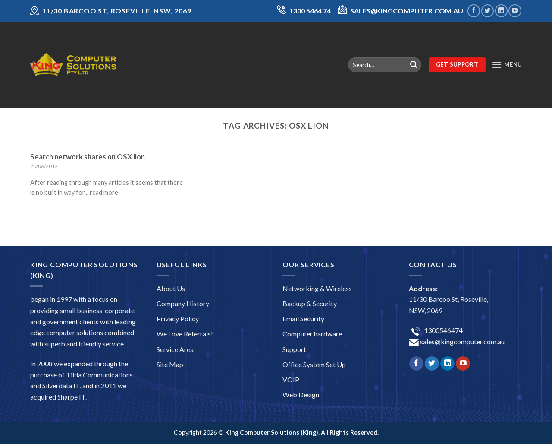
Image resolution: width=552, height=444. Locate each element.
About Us (171, 288)
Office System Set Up (314, 364)
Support (294, 349)
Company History (183, 303)
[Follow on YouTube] (514, 10)
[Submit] (413, 64)
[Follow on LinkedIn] (501, 10)
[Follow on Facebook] (473, 10)
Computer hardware (312, 334)
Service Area (175, 349)
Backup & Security (309, 303)
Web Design (300, 394)
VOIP (290, 379)
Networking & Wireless (317, 288)
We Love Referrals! (185, 334)
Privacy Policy (178, 318)
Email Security (303, 318)
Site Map (170, 364)
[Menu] (507, 64)
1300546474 (443, 330)
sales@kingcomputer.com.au (462, 341)
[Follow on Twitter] (487, 10)
